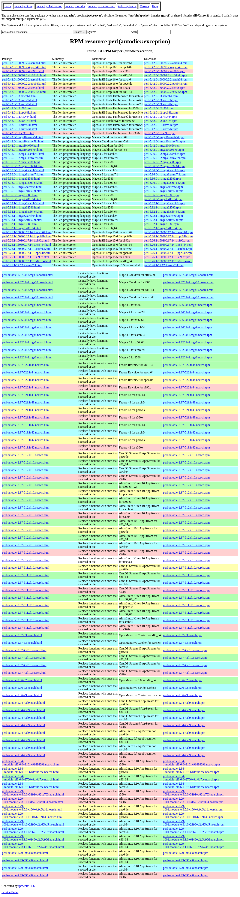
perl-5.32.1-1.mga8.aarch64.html (22, 215)
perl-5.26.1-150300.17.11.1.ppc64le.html (26, 252)
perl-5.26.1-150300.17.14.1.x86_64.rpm (168, 244)
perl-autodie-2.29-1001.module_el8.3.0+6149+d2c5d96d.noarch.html (33, 838)
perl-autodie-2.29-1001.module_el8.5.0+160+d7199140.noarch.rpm (193, 815)
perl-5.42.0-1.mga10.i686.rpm (162, 145)
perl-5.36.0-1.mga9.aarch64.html (22, 186)
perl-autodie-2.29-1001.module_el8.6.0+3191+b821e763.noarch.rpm (193, 792)
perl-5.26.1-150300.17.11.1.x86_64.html (26, 261)
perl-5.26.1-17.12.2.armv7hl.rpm (164, 265)
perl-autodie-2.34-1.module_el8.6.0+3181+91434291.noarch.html (30, 762)
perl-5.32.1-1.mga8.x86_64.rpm (163, 228)
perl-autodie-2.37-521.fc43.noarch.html (26, 395)
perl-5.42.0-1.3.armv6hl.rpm (161, 100)
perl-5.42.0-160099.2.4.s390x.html (23, 71)
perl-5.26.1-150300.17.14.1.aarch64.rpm (168, 232)
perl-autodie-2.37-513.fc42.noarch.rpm (186, 425)
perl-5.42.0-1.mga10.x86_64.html (22, 149)
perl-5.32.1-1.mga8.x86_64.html (21, 228)
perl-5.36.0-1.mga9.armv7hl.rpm (163, 191)
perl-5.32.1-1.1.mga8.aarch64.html (23, 203)
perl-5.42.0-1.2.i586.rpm (159, 108)
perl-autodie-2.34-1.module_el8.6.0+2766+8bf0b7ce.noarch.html (30, 770)
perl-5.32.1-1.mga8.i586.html (20, 224)
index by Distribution (49, 6)
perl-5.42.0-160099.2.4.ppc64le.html (24, 67)
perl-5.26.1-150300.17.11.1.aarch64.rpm (168, 248)
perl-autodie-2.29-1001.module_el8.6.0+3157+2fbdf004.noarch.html (32, 800)
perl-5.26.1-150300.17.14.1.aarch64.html (27, 232)
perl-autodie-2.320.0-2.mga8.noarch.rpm (187, 334)
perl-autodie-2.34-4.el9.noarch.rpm (184, 702)
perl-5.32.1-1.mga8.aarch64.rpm (163, 215)
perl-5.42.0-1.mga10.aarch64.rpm (164, 137)
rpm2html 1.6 (26, 885)
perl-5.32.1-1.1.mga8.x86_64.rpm (164, 211)
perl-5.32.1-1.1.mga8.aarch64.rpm (164, 203)
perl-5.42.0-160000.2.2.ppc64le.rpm (166, 83)
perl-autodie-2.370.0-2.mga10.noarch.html (27, 274)
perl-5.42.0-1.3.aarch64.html (19, 96)
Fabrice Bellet (10, 892)
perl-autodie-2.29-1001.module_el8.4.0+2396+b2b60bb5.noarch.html (33, 822)
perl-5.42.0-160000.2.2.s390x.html (23, 87)
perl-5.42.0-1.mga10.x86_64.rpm (164, 149)
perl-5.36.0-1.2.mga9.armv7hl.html (23, 158)
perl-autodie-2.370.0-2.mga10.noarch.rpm (188, 274)
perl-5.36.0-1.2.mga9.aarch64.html (23, 153)
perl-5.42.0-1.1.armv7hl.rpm (161, 129)
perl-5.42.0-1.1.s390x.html (18, 133)
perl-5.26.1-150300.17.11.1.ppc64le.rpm (168, 252)
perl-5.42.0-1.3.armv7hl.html (19, 104)
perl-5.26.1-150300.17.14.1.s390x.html (25, 240)
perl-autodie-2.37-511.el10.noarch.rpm (186, 567)
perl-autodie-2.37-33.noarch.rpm (182, 635)
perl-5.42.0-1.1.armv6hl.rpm (161, 124)
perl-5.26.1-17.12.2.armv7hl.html (22, 265)
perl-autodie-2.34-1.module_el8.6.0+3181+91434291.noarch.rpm (191, 762)
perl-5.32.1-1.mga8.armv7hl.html (22, 219)
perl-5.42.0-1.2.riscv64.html (19, 116)
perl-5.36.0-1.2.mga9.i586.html (21, 162)
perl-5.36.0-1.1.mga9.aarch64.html (23, 170)
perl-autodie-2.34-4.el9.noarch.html (23, 702)
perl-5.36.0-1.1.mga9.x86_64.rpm (164, 182)
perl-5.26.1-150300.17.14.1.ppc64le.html (27, 236)
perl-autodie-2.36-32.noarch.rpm (182, 680)
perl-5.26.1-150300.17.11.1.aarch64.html (26, 248)
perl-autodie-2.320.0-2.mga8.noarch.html (27, 334)
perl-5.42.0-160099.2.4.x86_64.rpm (165, 75)
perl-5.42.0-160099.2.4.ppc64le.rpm (166, 67)
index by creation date (101, 6)
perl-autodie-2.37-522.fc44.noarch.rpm (186, 364)
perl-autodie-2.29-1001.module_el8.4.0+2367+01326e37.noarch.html (33, 830)
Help (155, 6)
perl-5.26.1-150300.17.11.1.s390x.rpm (167, 257)
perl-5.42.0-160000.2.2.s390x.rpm (164, 87)
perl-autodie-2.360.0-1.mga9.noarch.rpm (187, 304)
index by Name (127, 6)
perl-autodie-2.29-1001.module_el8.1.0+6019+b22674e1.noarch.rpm (193, 845)
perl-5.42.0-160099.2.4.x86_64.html (24, 75)
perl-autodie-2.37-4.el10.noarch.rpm (185, 650)
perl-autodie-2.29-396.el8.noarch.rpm (185, 852)
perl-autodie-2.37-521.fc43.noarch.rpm (186, 395)
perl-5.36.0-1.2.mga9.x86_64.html (22, 166)
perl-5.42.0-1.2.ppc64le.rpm (161, 112)
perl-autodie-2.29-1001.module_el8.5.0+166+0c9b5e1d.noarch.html (32, 807)
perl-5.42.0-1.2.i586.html (17, 108)
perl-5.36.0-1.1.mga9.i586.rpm (162, 178)
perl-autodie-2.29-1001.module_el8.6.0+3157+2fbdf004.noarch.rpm (193, 800)
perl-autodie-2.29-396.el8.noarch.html (25, 852)
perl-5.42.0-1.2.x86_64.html (19, 120)
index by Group (23, 6)
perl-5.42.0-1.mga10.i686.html (20, 145)
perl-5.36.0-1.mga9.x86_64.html (21, 199)
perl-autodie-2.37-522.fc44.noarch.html (26, 364)
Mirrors (144, 6)
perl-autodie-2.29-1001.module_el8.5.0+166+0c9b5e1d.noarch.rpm (193, 807)
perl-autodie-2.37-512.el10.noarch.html (25, 455)
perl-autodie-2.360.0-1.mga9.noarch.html (27, 304)
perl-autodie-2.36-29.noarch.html (22, 695)
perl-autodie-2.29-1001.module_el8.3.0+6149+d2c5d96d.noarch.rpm (193, 838)
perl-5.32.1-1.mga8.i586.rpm (161, 224)
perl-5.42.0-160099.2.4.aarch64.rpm (166, 63)
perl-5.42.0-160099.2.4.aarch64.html (24, 63)
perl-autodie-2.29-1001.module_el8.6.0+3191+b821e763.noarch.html (33, 792)
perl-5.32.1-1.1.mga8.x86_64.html (22, 211)
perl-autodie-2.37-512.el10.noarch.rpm (186, 455)
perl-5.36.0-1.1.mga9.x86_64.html (22, 182)
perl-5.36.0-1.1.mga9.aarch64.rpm (164, 170)
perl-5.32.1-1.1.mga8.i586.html (21, 207)
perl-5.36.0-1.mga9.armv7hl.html (22, 191)
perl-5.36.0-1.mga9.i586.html (20, 195)
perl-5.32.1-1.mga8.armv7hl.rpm (163, 219)
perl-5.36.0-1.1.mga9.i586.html (21, 178)
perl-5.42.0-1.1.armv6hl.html (19, 124)
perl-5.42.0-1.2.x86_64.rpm (160, 120)
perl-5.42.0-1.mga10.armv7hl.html (23, 141)
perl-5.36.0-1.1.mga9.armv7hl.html (23, 174)
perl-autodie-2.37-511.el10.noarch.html (25, 567)
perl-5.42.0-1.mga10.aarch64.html (22, 137)
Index (7, 6)
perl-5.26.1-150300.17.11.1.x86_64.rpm (168, 261)
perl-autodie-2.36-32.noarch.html (22, 680)
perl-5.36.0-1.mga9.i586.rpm (161, 195)
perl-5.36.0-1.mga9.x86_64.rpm (163, 199)
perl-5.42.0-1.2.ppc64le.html (19, 112)
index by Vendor (75, 6)
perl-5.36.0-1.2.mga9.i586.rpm (162, 162)
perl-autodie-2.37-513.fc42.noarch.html (26, 425)
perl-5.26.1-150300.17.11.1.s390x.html (25, 257)
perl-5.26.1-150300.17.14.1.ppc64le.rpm (168, 236)
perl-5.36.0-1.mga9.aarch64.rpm (163, 186)
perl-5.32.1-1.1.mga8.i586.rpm (162, 207)
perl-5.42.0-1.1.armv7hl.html (19, 129)
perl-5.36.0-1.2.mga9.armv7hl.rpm (165, 158)
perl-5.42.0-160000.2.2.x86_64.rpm (165, 91)
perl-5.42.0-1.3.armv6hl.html (19, 100)
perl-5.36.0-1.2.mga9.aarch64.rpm (164, 153)
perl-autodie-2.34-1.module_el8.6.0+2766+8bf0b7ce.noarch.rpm (191, 770)
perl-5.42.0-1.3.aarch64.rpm (161, 96)
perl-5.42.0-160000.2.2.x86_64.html (24, 91)
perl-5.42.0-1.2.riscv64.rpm (160, 116)
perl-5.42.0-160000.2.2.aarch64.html (24, 79)
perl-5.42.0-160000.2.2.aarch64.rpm (166, 79)
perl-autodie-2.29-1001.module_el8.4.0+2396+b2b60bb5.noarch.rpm (193, 822)
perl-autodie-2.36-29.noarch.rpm (182, 695)
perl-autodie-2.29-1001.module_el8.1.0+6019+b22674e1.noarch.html (33, 845)
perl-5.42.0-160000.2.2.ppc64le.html (24, 83)
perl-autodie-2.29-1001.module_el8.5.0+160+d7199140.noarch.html (32, 815)
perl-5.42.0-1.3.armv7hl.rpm (161, 104)
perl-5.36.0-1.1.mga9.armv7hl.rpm (165, 174)
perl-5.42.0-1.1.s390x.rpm (160, 133)
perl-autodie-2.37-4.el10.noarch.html (24, 650)
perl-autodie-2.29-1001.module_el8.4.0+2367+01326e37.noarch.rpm (193, 830)
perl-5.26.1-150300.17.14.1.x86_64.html (26, 244)
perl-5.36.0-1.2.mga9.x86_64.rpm (164, 166)
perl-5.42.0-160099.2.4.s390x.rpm (164, 71)
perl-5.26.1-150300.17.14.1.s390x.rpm (167, 240)
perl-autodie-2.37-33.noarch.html (22, 635)
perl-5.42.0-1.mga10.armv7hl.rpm (164, 141)
